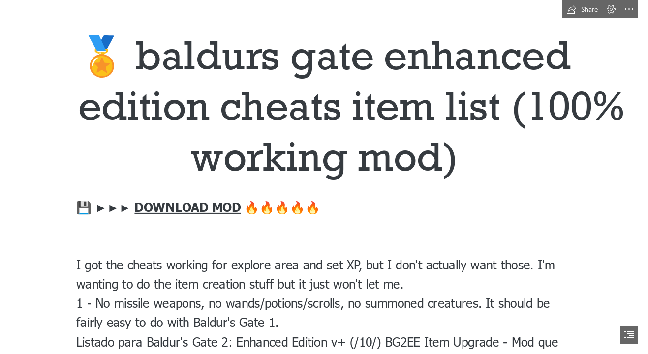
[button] (582, 9)
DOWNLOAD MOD (187, 206)
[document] (324, 177)
